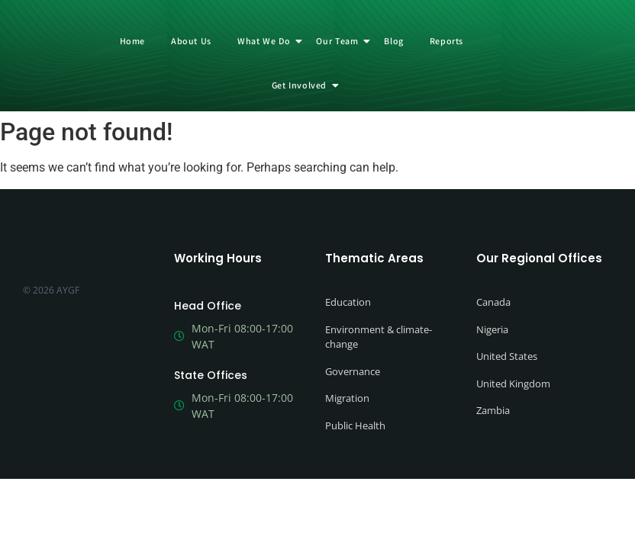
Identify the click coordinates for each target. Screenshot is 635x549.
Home (132, 41)
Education (348, 302)
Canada (493, 302)
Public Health (355, 425)
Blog (393, 41)
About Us (191, 41)
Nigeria (492, 329)
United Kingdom (513, 383)
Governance (352, 371)
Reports (446, 41)
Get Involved (302, 85)
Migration (347, 398)
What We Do (266, 41)
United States (506, 356)
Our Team (339, 41)
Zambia (493, 410)
